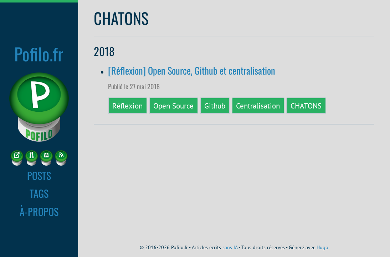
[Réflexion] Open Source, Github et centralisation (191, 70)
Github (214, 106)
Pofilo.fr (38, 53)
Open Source (173, 106)
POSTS (39, 175)
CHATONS (306, 106)
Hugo (322, 247)
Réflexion (127, 106)
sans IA (229, 247)
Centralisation (258, 106)
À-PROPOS (39, 211)
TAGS (39, 193)
